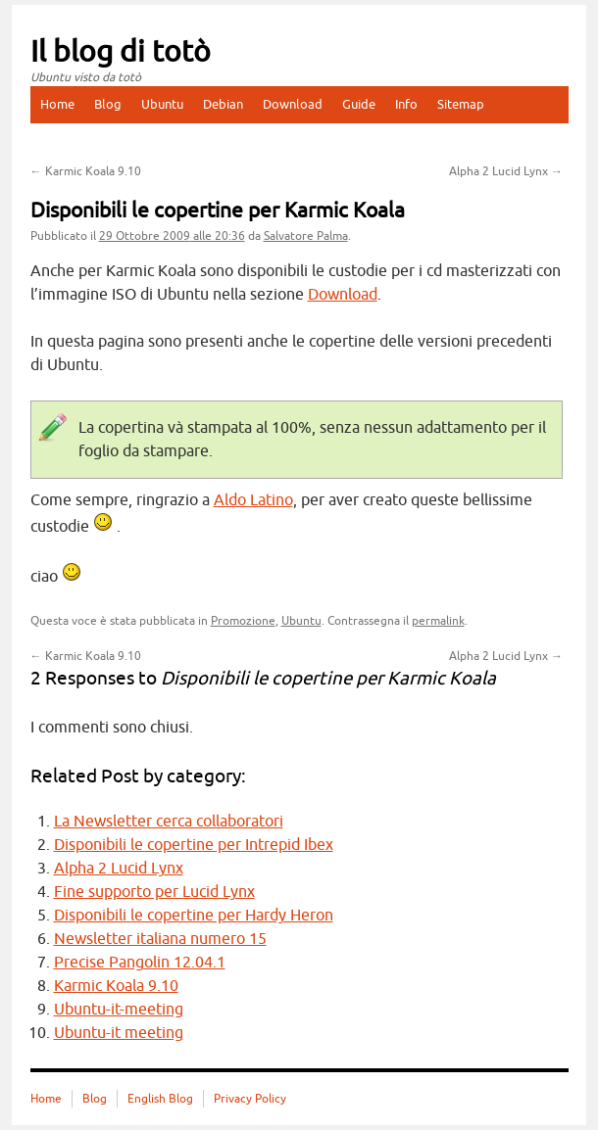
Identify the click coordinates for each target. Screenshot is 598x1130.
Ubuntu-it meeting (118, 1033)
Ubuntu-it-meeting (118, 1009)
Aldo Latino (253, 500)
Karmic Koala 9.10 (85, 171)
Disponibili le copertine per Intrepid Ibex (193, 845)
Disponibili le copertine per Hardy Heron (193, 915)
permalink (438, 621)
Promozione (243, 621)
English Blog (160, 1098)
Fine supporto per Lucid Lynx (154, 892)
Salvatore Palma (306, 236)
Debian (223, 104)
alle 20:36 (172, 236)
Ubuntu (162, 104)
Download (293, 104)
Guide (358, 104)
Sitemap (460, 104)
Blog (108, 104)
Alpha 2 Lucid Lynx (506, 171)
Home (57, 104)
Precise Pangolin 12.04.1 (139, 962)
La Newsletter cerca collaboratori (168, 821)
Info (406, 104)
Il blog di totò (120, 52)
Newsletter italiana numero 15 (160, 939)
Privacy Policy (250, 1098)
